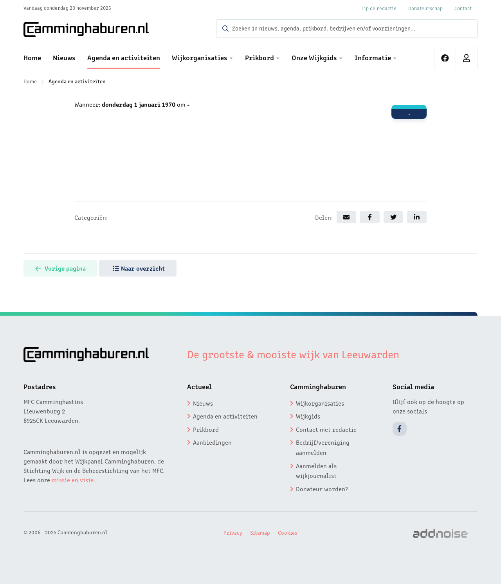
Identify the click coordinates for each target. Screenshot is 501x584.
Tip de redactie (379, 8)
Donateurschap (425, 8)
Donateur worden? (322, 488)
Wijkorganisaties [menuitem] (199, 57)
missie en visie (73, 479)
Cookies (287, 532)
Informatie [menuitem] (373, 57)
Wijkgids (308, 415)
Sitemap (260, 532)
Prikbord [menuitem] (259, 57)
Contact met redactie (326, 429)
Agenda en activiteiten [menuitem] (123, 57)
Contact (463, 8)
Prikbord (206, 429)
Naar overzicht (139, 268)
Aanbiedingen (212, 442)
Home (30, 81)
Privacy (232, 532)
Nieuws (203, 403)
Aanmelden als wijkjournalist (316, 470)
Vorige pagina (60, 268)
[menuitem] (445, 58)
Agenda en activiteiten (77, 81)
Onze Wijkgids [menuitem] (314, 57)
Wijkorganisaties (320, 403)
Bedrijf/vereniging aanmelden (323, 447)
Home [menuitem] (32, 57)
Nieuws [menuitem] (64, 57)
